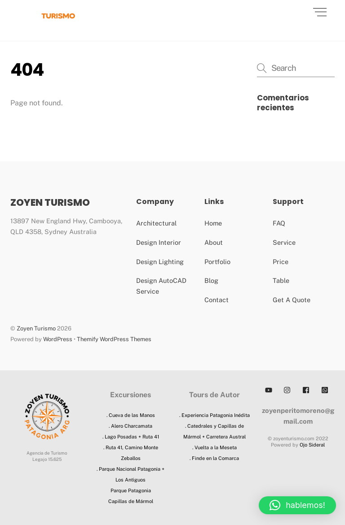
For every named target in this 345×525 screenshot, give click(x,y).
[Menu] (320, 12)
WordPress (57, 339)
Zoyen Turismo (36, 328)
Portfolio (217, 261)
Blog (211, 280)
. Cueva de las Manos (130, 415)
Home (213, 223)
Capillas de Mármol (130, 501)
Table (281, 280)
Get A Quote (291, 300)
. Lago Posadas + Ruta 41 (130, 436)
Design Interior (158, 242)
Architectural (156, 223)
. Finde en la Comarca (214, 458)
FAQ (279, 223)
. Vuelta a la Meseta (214, 447)
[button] (297, 505)
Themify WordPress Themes (114, 339)
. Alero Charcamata (130, 426)
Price (280, 261)
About (213, 242)
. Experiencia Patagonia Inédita (214, 415)
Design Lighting (160, 261)
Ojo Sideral (312, 444)
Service (284, 242)
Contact (216, 300)
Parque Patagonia (131, 490)
